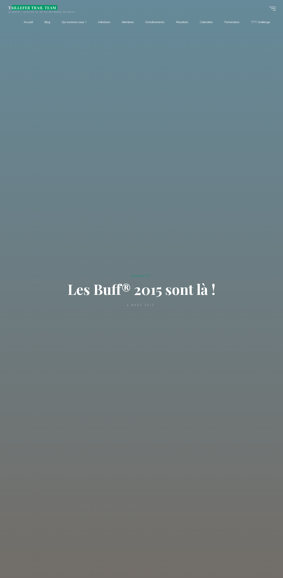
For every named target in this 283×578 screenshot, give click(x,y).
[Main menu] (272, 8)
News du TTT (141, 275)
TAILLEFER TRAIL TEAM (32, 7)
